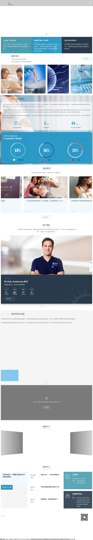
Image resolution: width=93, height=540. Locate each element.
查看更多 (45, 217)
